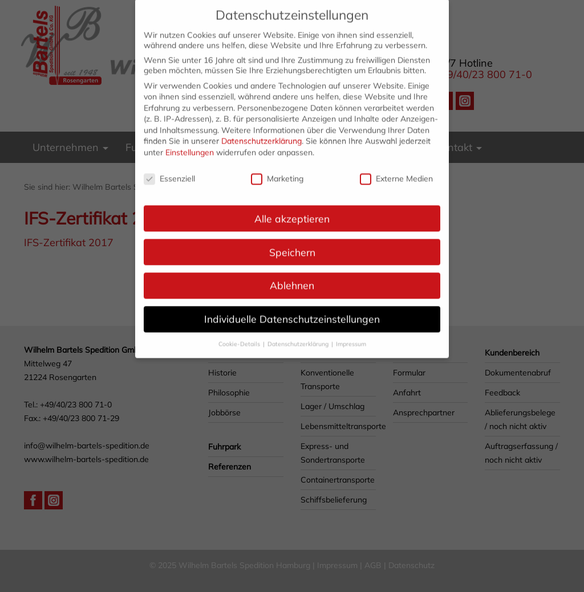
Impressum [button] (351, 336)
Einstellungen (189, 145)
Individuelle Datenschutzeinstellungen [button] (292, 311)
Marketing (277, 171)
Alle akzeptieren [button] (292, 210)
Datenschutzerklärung (261, 133)
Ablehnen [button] (292, 277)
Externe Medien (396, 171)
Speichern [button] (292, 244)
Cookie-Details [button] (240, 336)
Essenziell (169, 171)
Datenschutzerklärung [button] (298, 336)
